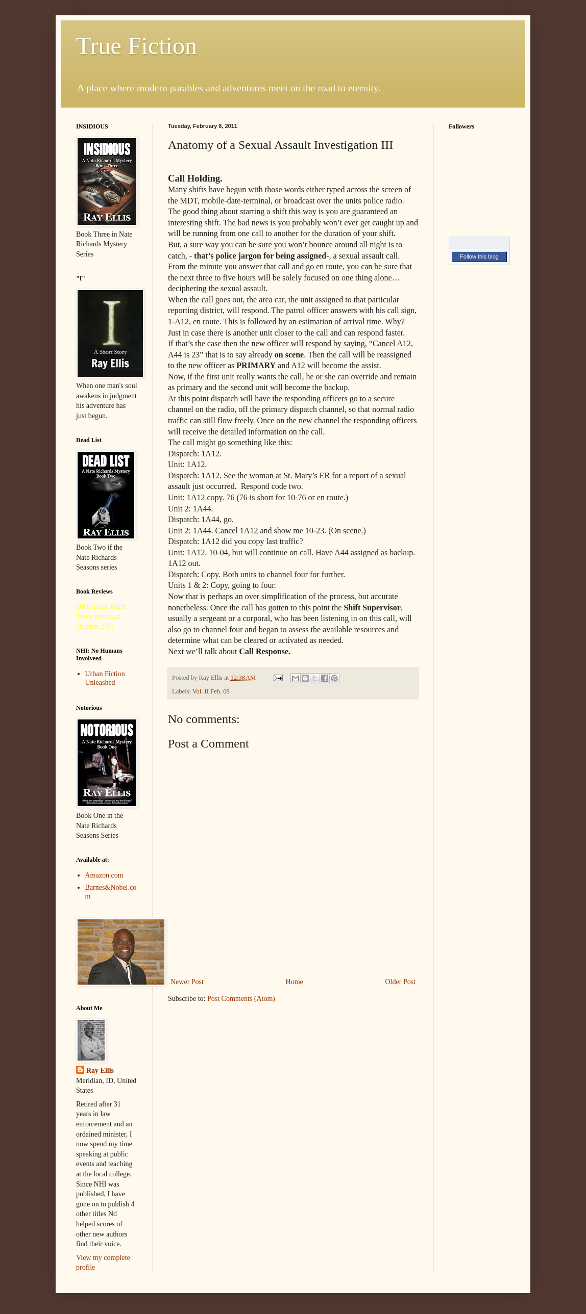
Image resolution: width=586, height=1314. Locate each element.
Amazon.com (104, 875)
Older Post (400, 982)
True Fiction (136, 45)
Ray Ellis (100, 1070)
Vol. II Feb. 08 (211, 691)
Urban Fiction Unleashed (105, 678)
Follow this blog (479, 256)
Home (294, 982)
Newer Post (187, 982)
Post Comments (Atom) (241, 998)
